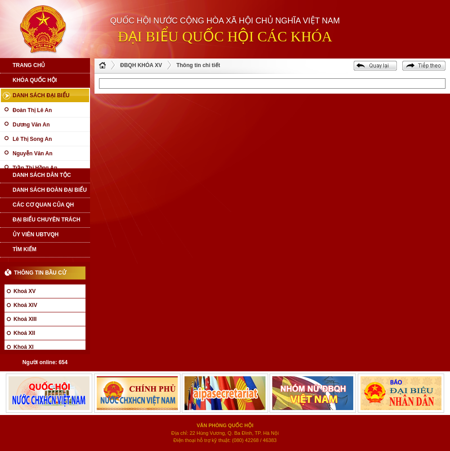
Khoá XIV (25, 305)
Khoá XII (24, 333)
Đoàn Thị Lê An (32, 110)
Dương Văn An (31, 125)
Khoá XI (24, 347)
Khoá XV (25, 291)
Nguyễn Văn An (33, 153)
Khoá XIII (25, 319)
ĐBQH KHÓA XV (141, 65)
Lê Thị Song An (32, 139)
